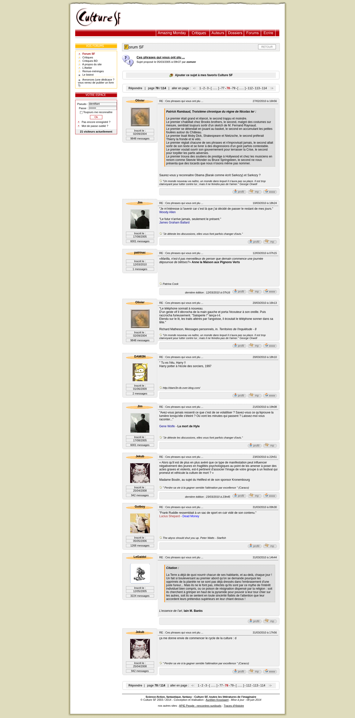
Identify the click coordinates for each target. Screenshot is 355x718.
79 (233, 88)
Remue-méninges (93, 71)
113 (257, 88)
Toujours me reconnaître (96, 112)
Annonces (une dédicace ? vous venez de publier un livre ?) (96, 82)
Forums (252, 33)
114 (264, 88)
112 (250, 88)
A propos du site (92, 64)
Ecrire (268, 33)
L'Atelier (87, 67)
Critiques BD (90, 60)
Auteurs (218, 33)
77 (222, 88)
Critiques (199, 33)
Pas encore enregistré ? (96, 121)
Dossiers (235, 33)
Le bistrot (87, 74)
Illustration (172, 33)
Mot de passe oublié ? (95, 125)
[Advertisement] (205, 17)
